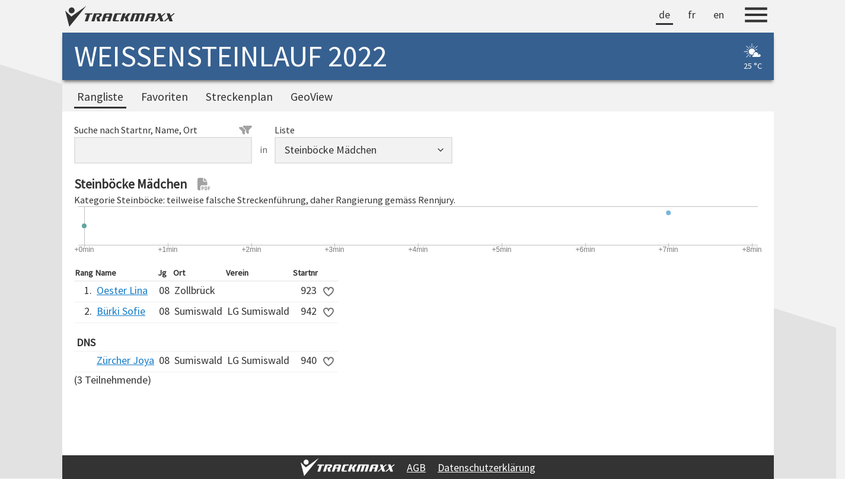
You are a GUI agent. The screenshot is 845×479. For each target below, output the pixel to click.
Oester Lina (122, 290)
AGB (416, 467)
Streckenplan (239, 97)
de (664, 14)
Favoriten (164, 97)
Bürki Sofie (121, 311)
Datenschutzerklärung (486, 467)
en (718, 14)
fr (692, 14)
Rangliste (100, 97)
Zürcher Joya (125, 360)
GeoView (312, 97)
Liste (285, 130)
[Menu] (756, 16)
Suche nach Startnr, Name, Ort (163, 130)
